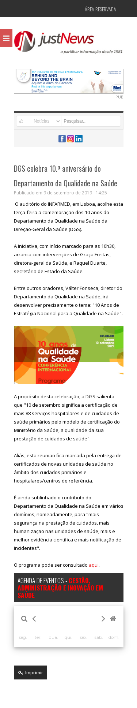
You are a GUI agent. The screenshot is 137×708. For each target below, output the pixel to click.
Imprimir (30, 672)
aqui (94, 565)
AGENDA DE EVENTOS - (60, 587)
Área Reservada (100, 9)
